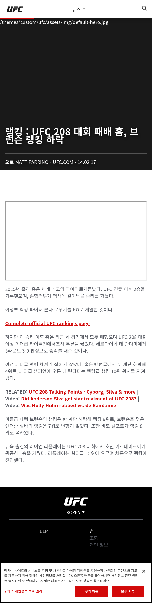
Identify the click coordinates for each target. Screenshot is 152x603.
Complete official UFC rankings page (47, 323)
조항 (93, 537)
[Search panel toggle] (144, 8)
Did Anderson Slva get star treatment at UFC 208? (78, 398)
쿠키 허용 (91, 591)
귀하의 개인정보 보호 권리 (23, 591)
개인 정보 (98, 544)
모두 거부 (128, 591)
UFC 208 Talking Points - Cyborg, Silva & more (82, 391)
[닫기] (143, 571)
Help (42, 530)
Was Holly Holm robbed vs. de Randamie (68, 405)
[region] (76, 583)
